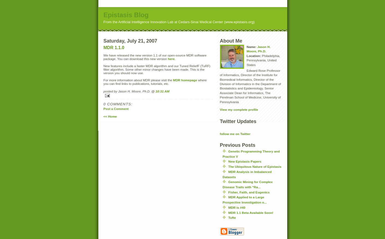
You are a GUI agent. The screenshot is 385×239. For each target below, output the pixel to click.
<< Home (110, 116)
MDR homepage (185, 80)
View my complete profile (239, 109)
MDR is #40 (236, 207)
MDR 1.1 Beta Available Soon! (251, 212)
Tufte (232, 217)
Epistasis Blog (126, 15)
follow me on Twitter (235, 134)
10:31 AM (162, 91)
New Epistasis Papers (244, 161)
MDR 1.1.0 (114, 47)
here (171, 59)
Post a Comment (116, 108)
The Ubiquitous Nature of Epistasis (254, 166)
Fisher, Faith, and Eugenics (249, 192)
